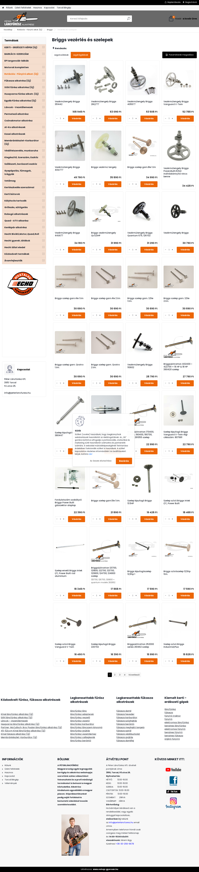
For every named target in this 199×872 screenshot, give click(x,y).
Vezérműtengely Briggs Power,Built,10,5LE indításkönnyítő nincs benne (176, 172)
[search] (128, 19)
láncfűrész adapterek (82, 714)
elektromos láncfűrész (177, 722)
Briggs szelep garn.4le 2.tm (105, 298)
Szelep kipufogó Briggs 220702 (103, 645)
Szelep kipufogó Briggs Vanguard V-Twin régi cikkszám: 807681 (176, 434)
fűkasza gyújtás (124, 737)
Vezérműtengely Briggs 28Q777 (103, 103)
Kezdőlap (8, 29)
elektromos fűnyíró (175, 729)
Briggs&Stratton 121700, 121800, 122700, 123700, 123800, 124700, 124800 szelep (104, 571)
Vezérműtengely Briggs (176, 232)
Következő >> (134, 675)
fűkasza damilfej (125, 740)
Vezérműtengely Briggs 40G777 (67, 168)
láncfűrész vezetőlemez (83, 734)
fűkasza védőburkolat (128, 734)
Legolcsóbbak (61, 55)
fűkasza (169, 712)
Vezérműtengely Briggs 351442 (67, 103)
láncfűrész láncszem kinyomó (86, 727)
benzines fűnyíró (174, 732)
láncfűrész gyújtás (80, 730)
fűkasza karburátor (126, 717)
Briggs (50, 29)
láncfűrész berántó (80, 740)
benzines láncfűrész (175, 725)
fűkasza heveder (125, 714)
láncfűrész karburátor (82, 724)
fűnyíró (168, 719)
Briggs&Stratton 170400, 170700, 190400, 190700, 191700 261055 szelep (140, 434)
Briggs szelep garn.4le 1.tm (69, 298)
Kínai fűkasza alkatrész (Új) (15, 734)
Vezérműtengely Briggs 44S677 (67, 234)
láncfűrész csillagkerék (82, 737)
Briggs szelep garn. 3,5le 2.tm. (176, 300)
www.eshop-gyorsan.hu (105, 869)
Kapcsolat (49, 7)
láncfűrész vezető (80, 720)
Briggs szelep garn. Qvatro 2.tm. (105, 366)
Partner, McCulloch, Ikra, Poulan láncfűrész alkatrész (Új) (31, 727)
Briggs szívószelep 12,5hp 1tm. (177, 573)
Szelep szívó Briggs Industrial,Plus (174, 645)
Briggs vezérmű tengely (104, 167)
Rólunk (9, 7)
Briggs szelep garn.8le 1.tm (141, 167)
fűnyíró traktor (173, 715)
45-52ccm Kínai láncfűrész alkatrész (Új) (23, 730)
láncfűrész (170, 709)
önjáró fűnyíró (172, 739)
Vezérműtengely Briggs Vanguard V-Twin (176, 103)
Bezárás (124, 460)
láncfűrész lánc (78, 710)
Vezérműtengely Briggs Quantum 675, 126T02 (140, 234)
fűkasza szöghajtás (126, 720)
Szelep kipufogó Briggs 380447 (67, 434)
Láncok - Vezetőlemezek (14, 720)
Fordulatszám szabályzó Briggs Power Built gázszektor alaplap (68, 502)
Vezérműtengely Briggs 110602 (140, 366)
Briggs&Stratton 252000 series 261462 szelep (140, 645)
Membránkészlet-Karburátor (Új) (19, 737)
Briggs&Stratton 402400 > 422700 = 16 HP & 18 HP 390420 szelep (178, 367)
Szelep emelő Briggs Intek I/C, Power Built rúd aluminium (68, 573)
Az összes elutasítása (100, 461)
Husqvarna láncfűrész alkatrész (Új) (20, 724)
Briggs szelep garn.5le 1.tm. (105, 500)
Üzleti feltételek (23, 7)
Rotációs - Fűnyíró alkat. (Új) (29, 29)
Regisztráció (191, 2)
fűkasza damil (123, 710)
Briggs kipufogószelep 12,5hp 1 (139, 573)
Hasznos (37, 7)
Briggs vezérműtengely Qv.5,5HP (103, 234)
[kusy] (60, 118)
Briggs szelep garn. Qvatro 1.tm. (69, 366)
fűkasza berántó (125, 724)
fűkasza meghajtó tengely (130, 727)
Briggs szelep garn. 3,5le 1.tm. (140, 300)
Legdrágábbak (80, 55)
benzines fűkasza (174, 735)
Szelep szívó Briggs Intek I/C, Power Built (177, 502)
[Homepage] (3, 7)
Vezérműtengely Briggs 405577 (140, 103)
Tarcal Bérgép (64, 7)
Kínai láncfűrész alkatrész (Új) (17, 714)
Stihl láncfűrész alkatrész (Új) (16, 717)
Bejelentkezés (174, 2)
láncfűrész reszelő (80, 717)
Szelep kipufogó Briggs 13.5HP (139, 502)
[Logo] (21, 19)
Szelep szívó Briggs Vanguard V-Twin (65, 645)
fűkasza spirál (123, 730)
